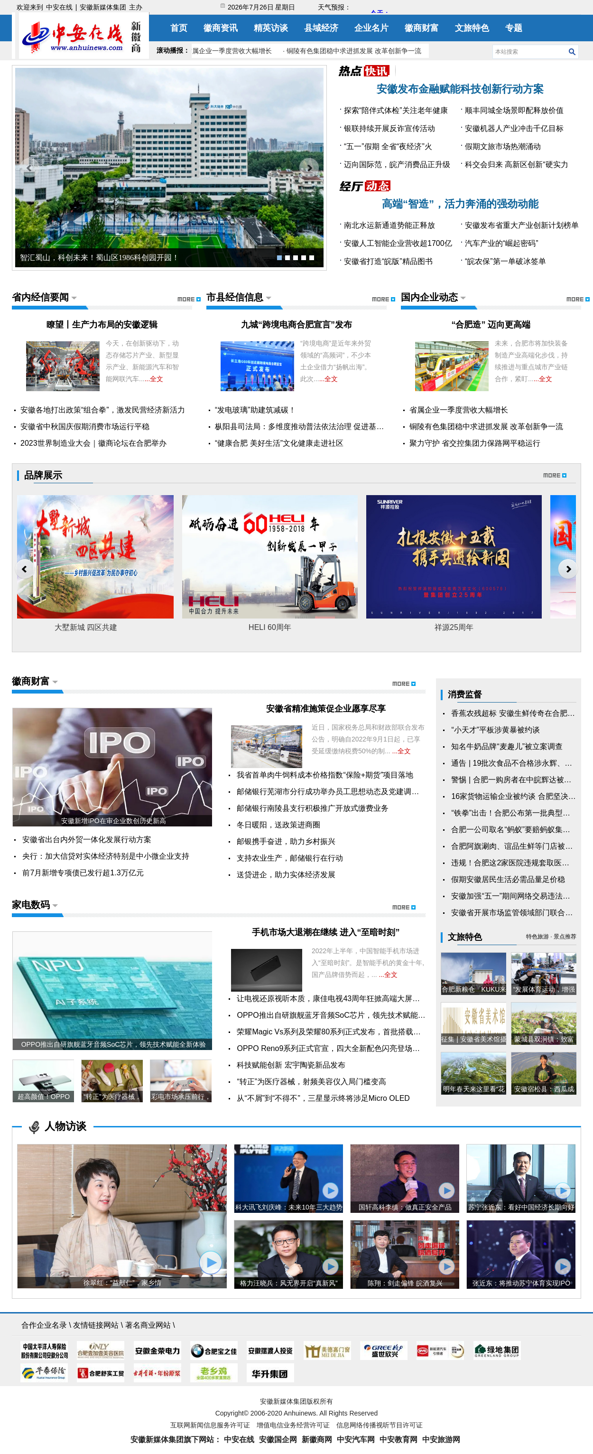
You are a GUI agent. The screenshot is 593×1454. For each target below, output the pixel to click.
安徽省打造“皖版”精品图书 (388, 261)
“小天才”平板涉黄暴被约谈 (495, 730)
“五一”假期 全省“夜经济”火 (388, 146)
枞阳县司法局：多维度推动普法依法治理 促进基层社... (306, 426)
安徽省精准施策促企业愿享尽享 (326, 708)
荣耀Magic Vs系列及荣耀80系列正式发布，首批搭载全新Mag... (343, 1032)
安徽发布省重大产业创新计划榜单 (522, 225)
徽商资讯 (221, 28)
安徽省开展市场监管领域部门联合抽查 (515, 913)
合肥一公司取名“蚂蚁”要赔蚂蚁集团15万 (518, 829)
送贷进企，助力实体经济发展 (286, 875)
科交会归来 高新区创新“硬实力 (516, 164)
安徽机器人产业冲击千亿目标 (514, 128)
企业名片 (371, 28)
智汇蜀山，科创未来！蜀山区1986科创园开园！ (99, 257)
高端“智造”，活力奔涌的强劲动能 (460, 204)
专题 (513, 28)
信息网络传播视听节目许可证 (379, 1425)
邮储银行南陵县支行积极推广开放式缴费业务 (313, 808)
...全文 (154, 379)
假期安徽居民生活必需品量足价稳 (508, 879)
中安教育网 (398, 1439)
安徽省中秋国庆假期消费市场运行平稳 (84, 426)
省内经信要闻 (40, 297)
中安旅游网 (441, 1439)
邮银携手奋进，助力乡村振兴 (286, 841)
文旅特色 (472, 28)
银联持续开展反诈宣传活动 (389, 128)
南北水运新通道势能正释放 (389, 225)
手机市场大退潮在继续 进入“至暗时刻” (325, 932)
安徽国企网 (278, 1439)
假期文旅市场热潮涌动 (503, 146)
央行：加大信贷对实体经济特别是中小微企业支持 (105, 856)
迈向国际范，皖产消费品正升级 (397, 164)
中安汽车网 (356, 1439)
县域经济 (321, 28)
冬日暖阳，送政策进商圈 (278, 825)
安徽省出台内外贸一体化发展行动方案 (86, 839)
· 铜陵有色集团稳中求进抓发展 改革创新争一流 (354, 51)
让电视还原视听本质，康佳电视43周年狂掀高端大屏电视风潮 (340, 998)
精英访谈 (271, 28)
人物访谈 (65, 1126)
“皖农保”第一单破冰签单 (505, 261)
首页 (178, 28)
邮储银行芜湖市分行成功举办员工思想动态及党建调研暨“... (336, 792)
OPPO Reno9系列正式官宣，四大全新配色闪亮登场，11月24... (344, 1048)
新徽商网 (317, 1439)
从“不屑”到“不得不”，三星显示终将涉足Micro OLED (323, 1098)
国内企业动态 (429, 297)
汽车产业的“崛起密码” (501, 243)
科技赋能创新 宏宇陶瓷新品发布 (291, 1065)
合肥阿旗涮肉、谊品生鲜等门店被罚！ (515, 846)
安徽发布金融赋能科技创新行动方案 (460, 89)
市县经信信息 (234, 297)
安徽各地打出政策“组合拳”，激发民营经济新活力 (102, 410)
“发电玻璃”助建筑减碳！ (255, 410)
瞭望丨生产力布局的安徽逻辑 (102, 324)
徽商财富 (422, 28)
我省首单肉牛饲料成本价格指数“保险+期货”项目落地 (325, 775)
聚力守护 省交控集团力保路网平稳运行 (474, 443)
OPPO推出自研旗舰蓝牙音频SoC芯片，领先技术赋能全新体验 (342, 1015)
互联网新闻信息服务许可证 (210, 1425)
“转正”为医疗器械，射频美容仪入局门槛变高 (311, 1082)
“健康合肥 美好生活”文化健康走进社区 (279, 443)
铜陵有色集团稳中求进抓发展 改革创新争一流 (486, 426)
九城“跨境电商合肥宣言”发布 (296, 324)
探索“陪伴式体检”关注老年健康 (396, 110)
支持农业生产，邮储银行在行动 (290, 858)
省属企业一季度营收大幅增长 (458, 410)
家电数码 (31, 905)
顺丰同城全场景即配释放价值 (514, 110)
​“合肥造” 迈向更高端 (490, 324)
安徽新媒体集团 (103, 7)
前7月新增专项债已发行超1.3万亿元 (82, 873)
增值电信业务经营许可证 (293, 1425)
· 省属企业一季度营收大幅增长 (229, 51)
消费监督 (465, 694)
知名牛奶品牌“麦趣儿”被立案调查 (507, 746)
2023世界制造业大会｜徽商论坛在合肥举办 (93, 443)
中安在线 (59, 7)
